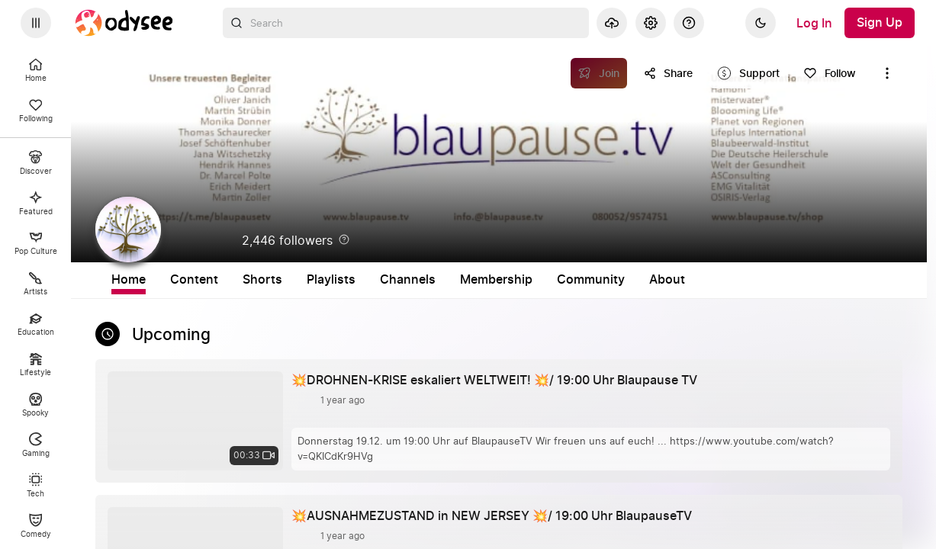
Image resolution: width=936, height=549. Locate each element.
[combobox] (406, 23)
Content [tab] (312, 280)
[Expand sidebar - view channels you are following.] (36, 23)
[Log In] (814, 23)
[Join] (599, 73)
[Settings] (650, 23)
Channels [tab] (526, 280)
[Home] (124, 23)
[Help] (689, 23)
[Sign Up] (879, 23)
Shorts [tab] (380, 280)
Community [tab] (709, 280)
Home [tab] (247, 280)
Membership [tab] (614, 280)
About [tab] (785, 280)
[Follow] (830, 73)
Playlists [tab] (449, 280)
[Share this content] (668, 73)
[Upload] (612, 23)
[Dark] (760, 23)
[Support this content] (748, 73)
